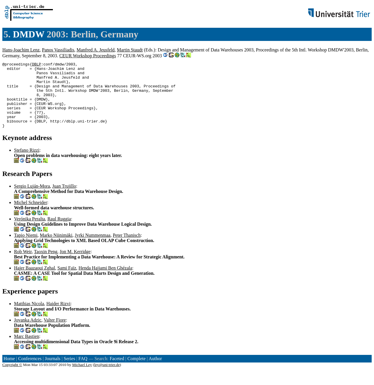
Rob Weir (23, 264)
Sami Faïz (66, 281)
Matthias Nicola (29, 316)
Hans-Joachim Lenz (21, 49)
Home (9, 371)
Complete (136, 371)
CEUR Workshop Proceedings (87, 55)
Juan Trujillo (64, 199)
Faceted (117, 371)
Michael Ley (82, 378)
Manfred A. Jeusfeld (96, 49)
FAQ (82, 371)
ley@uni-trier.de (107, 378)
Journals (52, 371)
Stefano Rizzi (26, 163)
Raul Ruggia (59, 231)
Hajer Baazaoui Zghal (34, 281)
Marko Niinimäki (56, 248)
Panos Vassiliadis (58, 49)
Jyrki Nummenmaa (92, 248)
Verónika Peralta (29, 231)
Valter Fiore (55, 333)
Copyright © (12, 378)
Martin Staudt (130, 49)
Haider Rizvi (58, 316)
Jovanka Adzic (27, 333)
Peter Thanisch (127, 248)
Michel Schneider (30, 215)
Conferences (29, 371)
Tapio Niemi (25, 248)
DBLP (36, 65)
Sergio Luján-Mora (32, 199)
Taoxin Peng (45, 264)
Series (69, 371)
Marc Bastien (26, 349)
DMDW (28, 34)
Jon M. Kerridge (75, 264)
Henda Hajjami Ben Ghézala (105, 281)
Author (155, 371)
